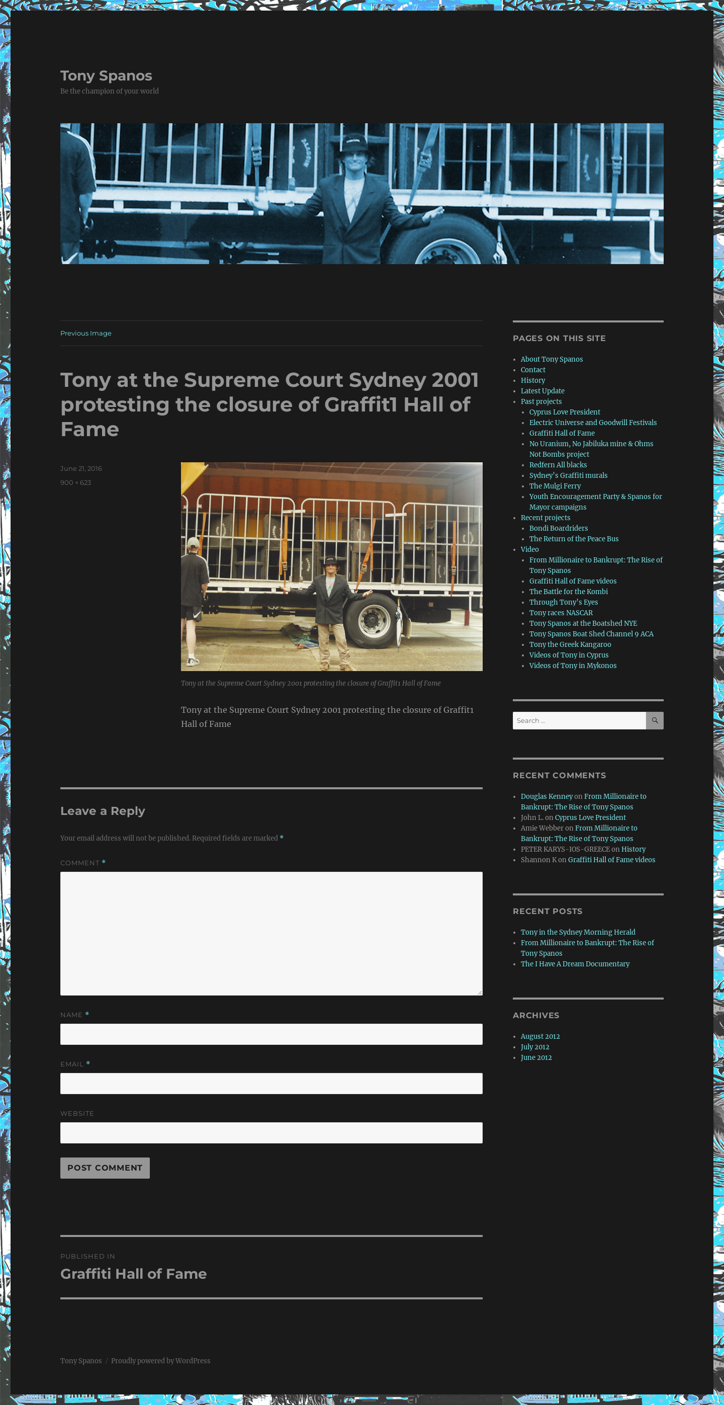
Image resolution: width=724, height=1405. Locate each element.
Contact (533, 370)
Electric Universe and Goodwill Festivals (593, 423)
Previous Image (86, 333)
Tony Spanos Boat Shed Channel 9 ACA (591, 634)
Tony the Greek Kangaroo (570, 644)
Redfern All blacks (558, 465)
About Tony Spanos (552, 359)
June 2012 (536, 1057)
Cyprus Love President (564, 412)
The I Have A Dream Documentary (575, 964)
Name (74, 1015)
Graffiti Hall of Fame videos (573, 581)
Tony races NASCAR (561, 613)
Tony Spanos (106, 75)
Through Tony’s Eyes (563, 602)
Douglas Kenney (547, 796)
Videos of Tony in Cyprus (569, 655)
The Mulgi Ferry (555, 486)
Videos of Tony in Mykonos (573, 666)
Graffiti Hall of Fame (562, 433)
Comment (83, 863)
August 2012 (540, 1036)
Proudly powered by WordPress (161, 1361)
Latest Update (543, 391)
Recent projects (546, 518)
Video (530, 549)
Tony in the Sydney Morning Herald (578, 932)
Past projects (541, 401)
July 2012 (535, 1047)
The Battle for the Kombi (568, 592)
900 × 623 (75, 482)
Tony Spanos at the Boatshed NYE (583, 623)
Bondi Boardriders (558, 528)
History (533, 380)
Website (77, 1113)
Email (75, 1064)
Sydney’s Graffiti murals (568, 475)
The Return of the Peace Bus (574, 539)
